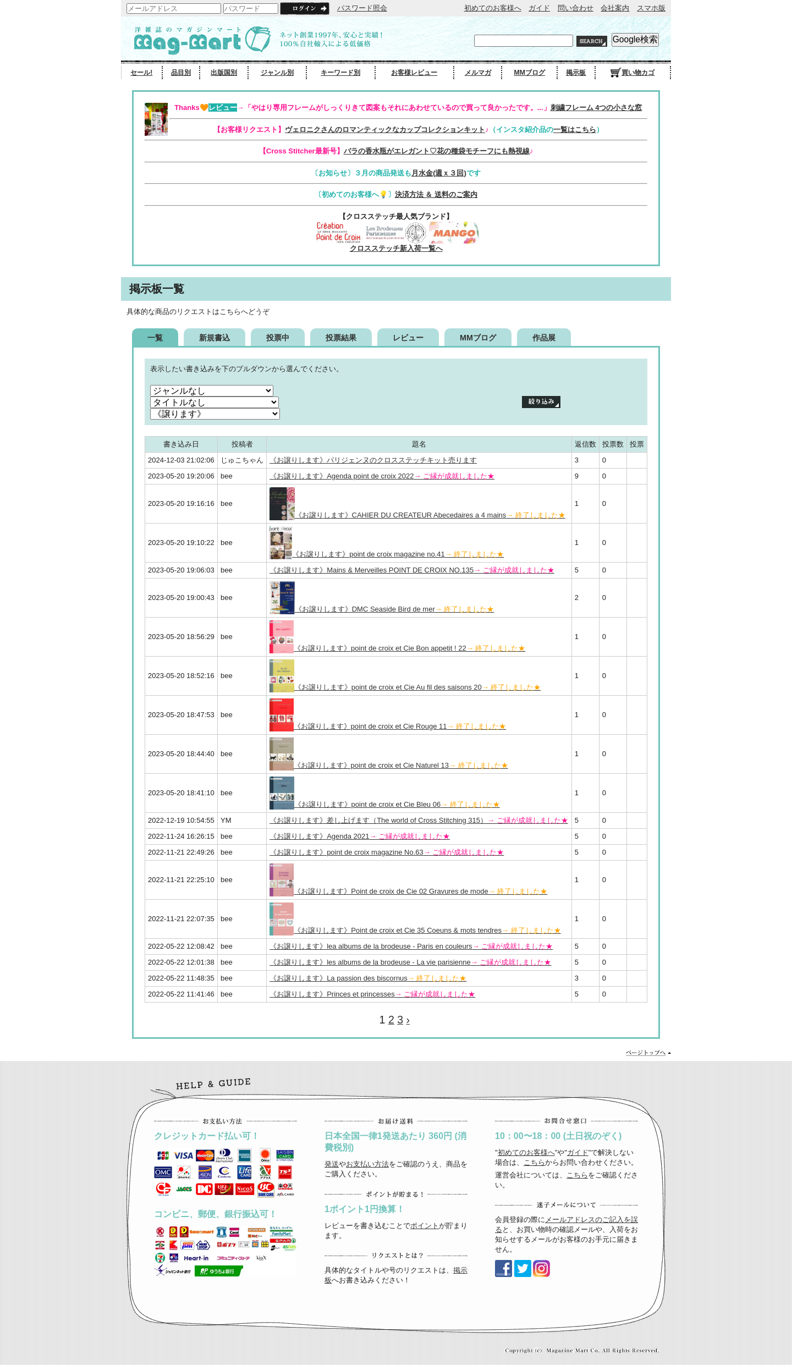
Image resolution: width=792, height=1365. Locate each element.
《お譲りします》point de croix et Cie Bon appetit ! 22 (397, 648)
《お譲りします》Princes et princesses (372, 994)
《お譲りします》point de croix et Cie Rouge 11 (388, 726)
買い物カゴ (632, 72)
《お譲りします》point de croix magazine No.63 (387, 852)
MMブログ (529, 72)
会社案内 (615, 8)
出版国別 (224, 72)
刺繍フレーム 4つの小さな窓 (596, 107)
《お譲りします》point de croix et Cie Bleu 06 (385, 804)
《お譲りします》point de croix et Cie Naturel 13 (389, 765)
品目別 (181, 72)
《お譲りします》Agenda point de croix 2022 (382, 476)
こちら (534, 1162)
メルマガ (478, 72)
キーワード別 (340, 72)
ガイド (539, 8)
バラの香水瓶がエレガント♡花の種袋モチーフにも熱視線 (437, 151)
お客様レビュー (414, 72)
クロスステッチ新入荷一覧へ (396, 248)
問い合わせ (575, 8)
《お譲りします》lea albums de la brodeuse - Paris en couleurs (411, 946)
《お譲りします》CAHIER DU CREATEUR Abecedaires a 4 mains (417, 515)
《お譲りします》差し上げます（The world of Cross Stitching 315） (419, 820)
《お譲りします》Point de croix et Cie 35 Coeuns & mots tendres (415, 930)
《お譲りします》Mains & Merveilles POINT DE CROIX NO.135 (412, 570)
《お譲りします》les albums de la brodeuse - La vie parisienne (410, 962)
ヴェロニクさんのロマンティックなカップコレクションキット (385, 129)
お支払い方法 (367, 1164)
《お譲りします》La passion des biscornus (368, 978)
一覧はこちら (574, 129)
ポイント (424, 1225)
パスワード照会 (362, 8)
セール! (141, 72)
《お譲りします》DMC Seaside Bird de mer (382, 609)
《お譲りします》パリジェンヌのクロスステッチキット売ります (373, 460)
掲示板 (576, 72)
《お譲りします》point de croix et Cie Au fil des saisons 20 (405, 687)
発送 (331, 1164)
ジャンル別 (277, 72)
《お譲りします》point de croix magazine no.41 (387, 554)
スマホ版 (651, 8)
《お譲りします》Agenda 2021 (360, 836)
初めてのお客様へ (492, 8)
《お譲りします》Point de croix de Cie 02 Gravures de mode (408, 891)
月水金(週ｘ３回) (438, 173)
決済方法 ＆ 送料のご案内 (436, 194)
